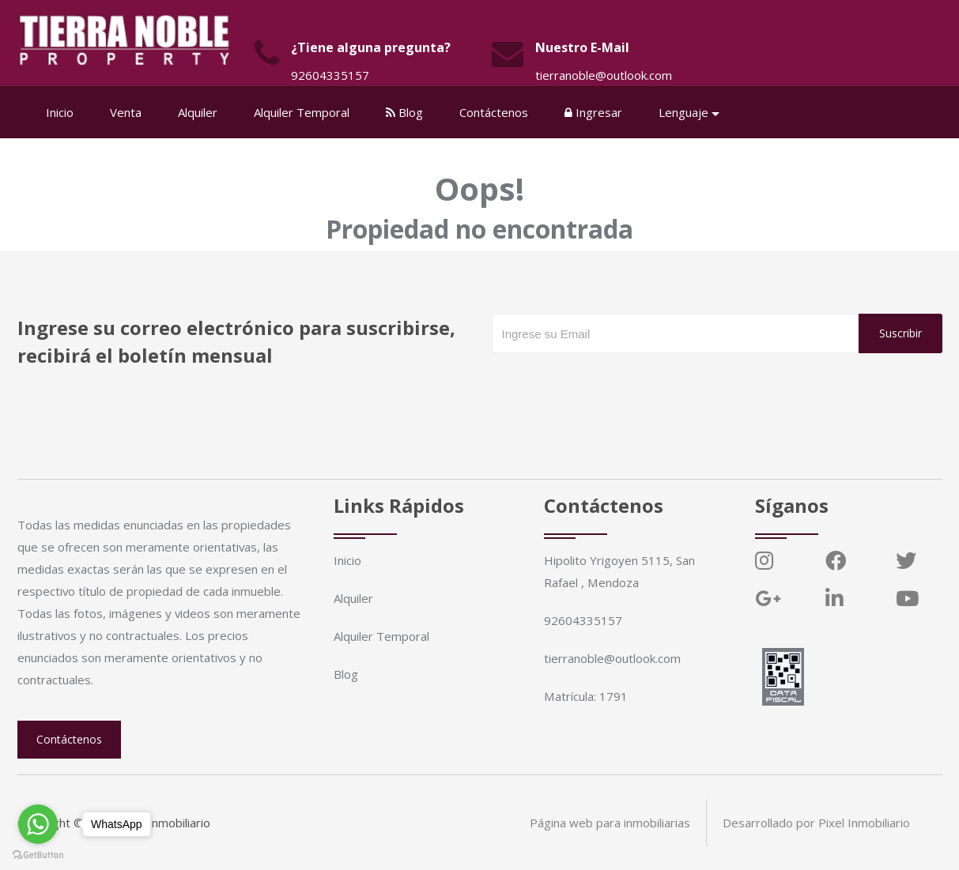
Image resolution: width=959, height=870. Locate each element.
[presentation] (612, 385)
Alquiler (198, 112)
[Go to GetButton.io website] (38, 854)
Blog (405, 112)
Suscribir (900, 333)
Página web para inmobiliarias (610, 822)
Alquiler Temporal (302, 112)
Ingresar (594, 112)
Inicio (60, 112)
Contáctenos (494, 112)
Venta (126, 112)
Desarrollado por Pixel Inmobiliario (816, 822)
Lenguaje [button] (684, 112)
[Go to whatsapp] (38, 824)
